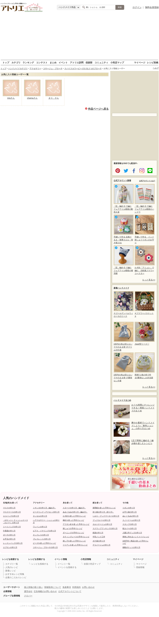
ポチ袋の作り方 (99, 541)
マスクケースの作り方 (12, 512)
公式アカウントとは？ (147, 181)
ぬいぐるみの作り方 (130, 516)
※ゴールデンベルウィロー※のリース (123, 304)
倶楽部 (89, 62)
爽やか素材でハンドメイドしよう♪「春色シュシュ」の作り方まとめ (142, 425)
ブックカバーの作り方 (101, 520)
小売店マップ (117, 62)
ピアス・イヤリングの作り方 (44, 531)
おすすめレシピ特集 (14, 574)
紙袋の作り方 (98, 533)
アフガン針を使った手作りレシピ (76, 524)
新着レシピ (10, 570)
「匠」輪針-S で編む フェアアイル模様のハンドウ (144, 198)
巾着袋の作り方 (9, 531)
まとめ (53, 62)
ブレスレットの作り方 (42, 539)
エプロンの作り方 (10, 547)
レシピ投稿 (152, 62)
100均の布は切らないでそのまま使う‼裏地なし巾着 (123, 367)
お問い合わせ (88, 587)
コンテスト (41, 62)
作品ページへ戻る (98, 108)
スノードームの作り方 (131, 520)
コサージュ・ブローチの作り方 (45, 547)
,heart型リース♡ (144, 333)
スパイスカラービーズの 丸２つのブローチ (83, 68)
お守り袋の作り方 (130, 512)
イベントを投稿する (67, 567)
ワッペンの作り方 (40, 527)
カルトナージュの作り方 (102, 524)
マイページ (139, 62)
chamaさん (32, 98)
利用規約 (76, 587)
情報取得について (52, 587)
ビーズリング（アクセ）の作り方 (46, 512)
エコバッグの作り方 (11, 516)
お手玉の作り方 (9, 539)
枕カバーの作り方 (130, 528)
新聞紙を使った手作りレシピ (104, 508)
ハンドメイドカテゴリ (18, 68)
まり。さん (53, 98)
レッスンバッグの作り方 (13, 543)
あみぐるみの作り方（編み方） (75, 512)
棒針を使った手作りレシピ (73, 520)
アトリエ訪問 (76, 62)
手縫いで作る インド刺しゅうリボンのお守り (144, 229)
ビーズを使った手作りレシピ (44, 543)
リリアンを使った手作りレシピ (75, 545)
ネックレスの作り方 (41, 535)
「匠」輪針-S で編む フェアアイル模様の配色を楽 (123, 198)
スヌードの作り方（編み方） (74, 508)
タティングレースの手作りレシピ (76, 537)
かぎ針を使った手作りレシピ (74, 516)
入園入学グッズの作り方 (132, 533)
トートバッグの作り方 (12, 527)
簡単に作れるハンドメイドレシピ (136, 537)
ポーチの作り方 (9, 535)
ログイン (137, 7)
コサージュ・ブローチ (52, 68)
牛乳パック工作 (99, 537)
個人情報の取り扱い (33, 587)
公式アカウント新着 (122, 180)
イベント (63, 62)
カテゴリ (16, 62)
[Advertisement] (79, 37)
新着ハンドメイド (121, 288)
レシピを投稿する (39, 564)
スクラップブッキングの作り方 (105, 528)
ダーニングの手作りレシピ (73, 533)
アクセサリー (35, 68)
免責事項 (66, 587)
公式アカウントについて (69, 591)
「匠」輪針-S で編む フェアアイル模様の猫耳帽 (123, 260)
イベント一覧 (64, 564)
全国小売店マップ (92, 564)
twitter (125, 170)
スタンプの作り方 (130, 524)
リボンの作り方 (129, 508)
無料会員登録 (152, 7)
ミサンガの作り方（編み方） (44, 508)
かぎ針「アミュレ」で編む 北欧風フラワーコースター (144, 260)
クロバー (28, 596)
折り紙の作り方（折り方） (103, 512)
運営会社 (28, 591)
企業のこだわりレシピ (15, 577)
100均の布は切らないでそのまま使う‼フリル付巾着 (123, 336)
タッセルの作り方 (40, 516)
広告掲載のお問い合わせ (45, 591)
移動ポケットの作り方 (131, 547)
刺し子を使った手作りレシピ (74, 541)
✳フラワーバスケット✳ (144, 304)
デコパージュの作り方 (101, 545)
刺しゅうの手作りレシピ (72, 528)
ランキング (28, 62)
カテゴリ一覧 (11, 564)
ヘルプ (156, 68)
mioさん (11, 98)
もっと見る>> (148, 280)
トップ (5, 62)
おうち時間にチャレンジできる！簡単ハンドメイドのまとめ (142, 408)
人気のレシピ (11, 567)
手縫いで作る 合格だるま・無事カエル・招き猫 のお (123, 229)
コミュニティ (101, 62)
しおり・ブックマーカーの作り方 (106, 516)
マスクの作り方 (9, 508)
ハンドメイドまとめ (122, 400)
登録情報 (140, 567)
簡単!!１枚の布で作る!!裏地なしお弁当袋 (144, 365)
